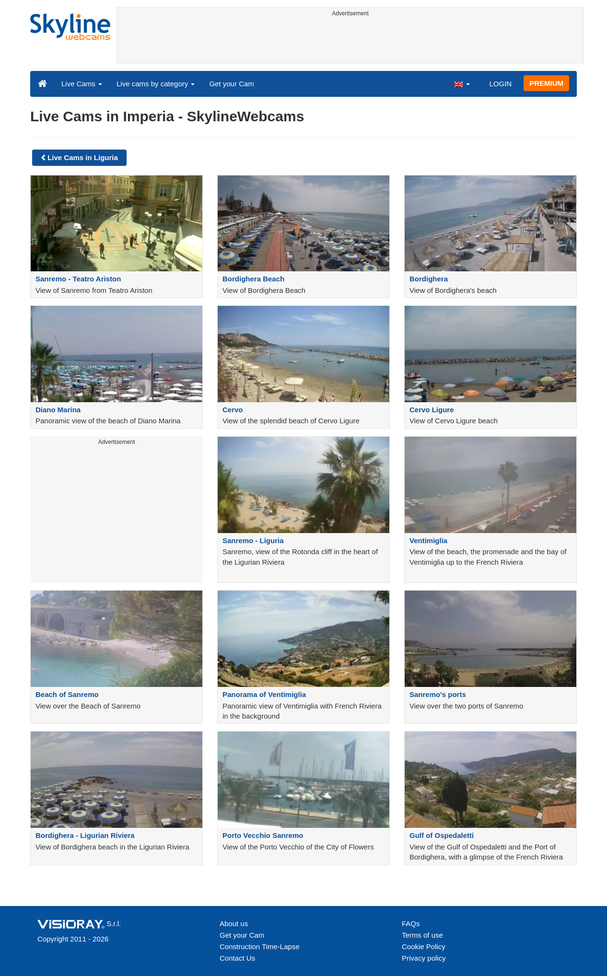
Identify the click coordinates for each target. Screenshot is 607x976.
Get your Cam (231, 84)
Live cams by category (156, 84)
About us (234, 923)
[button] (461, 83)
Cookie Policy (423, 946)
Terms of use (422, 935)
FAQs (411, 923)
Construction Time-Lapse (260, 946)
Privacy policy (424, 958)
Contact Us (237, 958)
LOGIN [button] (500, 84)
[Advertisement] (350, 41)
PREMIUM (546, 83)
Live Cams (81, 84)
